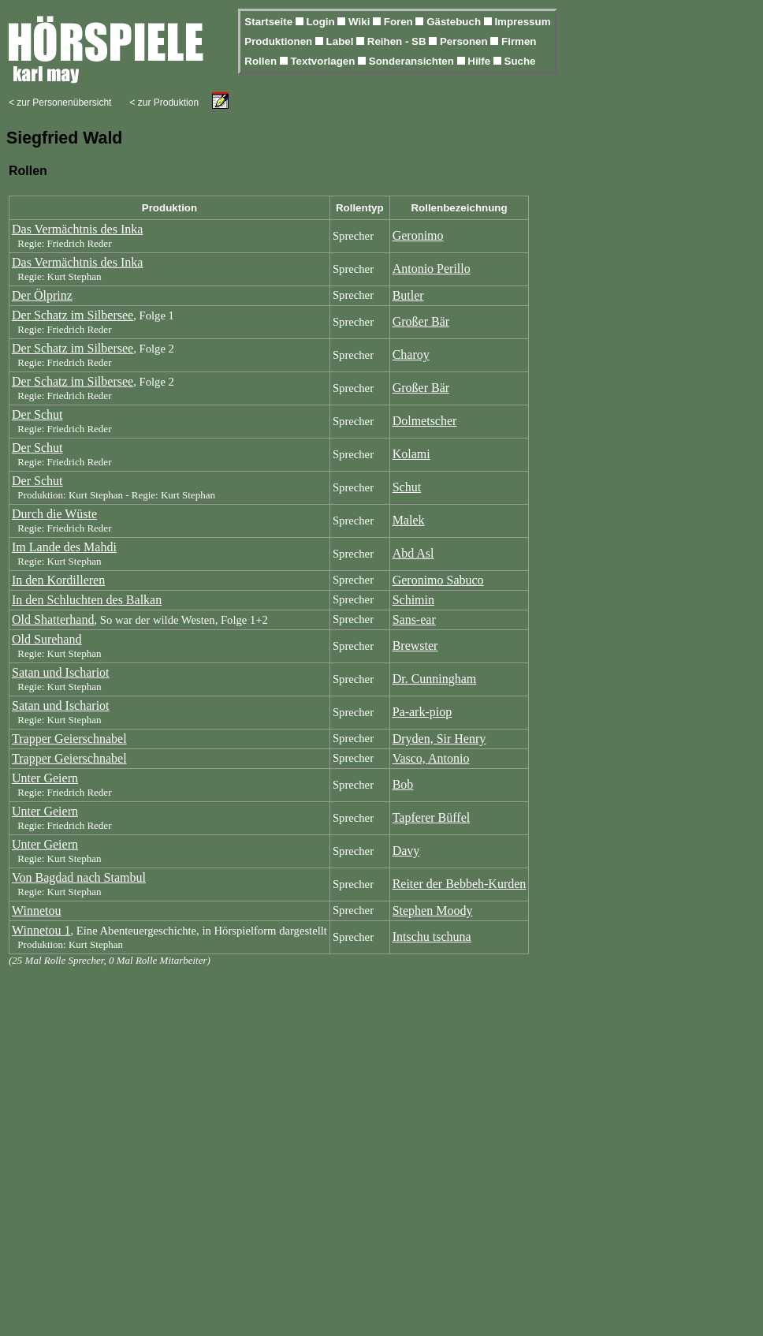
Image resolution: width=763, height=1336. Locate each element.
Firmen (518, 41)
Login (321, 22)
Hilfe (480, 61)
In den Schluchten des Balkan (87, 599)
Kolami (411, 454)
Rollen (261, 61)
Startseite (269, 22)
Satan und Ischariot (61, 672)
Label (341, 41)
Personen (465, 41)
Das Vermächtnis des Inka (77, 229)
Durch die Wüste (54, 514)
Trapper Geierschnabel (69, 738)
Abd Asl (413, 553)
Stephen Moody (433, 910)
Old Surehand (46, 639)
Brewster (415, 645)
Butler (408, 295)
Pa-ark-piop (422, 711)
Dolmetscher (425, 420)
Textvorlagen (324, 61)
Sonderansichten (413, 61)
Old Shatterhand (53, 619)
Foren (400, 22)
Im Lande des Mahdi (64, 547)
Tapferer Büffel (432, 817)
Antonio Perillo (432, 268)
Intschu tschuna (432, 936)
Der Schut (37, 414)
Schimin (413, 599)
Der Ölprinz (42, 295)
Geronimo (418, 235)
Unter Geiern (45, 778)
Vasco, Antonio (431, 758)
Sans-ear (414, 619)
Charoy (411, 354)
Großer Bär (421, 321)
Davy (406, 850)
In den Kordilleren (58, 580)
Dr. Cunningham (435, 678)
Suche (520, 61)
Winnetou (36, 910)
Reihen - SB (398, 41)
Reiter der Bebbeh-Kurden (460, 883)
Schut (407, 487)
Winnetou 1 (41, 930)
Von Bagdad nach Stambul (79, 877)
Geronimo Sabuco (438, 580)
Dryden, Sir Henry (439, 738)
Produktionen (279, 41)
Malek (409, 520)
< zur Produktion (164, 102)
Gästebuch (455, 22)
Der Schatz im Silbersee (72, 315)
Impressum (522, 22)
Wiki (360, 22)
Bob (403, 784)
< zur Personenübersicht (60, 102)
